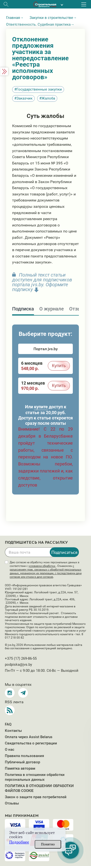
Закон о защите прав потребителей (35, 797)
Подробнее (19, 842)
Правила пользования (24, 756)
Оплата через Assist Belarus (28, 737)
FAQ (8, 724)
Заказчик (25, 98)
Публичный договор (22, 762)
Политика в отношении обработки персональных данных (35, 777)
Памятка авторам (20, 768)
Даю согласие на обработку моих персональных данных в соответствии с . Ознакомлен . (46, 570)
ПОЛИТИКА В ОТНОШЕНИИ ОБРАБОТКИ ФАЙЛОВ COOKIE (39, 788)
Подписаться (64, 552)
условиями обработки (42, 566)
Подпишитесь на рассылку (36, 542)
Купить (59, 365)
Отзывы (12, 803)
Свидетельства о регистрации (31, 743)
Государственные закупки (39, 89)
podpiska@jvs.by (18, 664)
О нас (9, 749)
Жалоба (48, 98)
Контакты (13, 730)
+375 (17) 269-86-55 (21, 658)
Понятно (48, 844)
